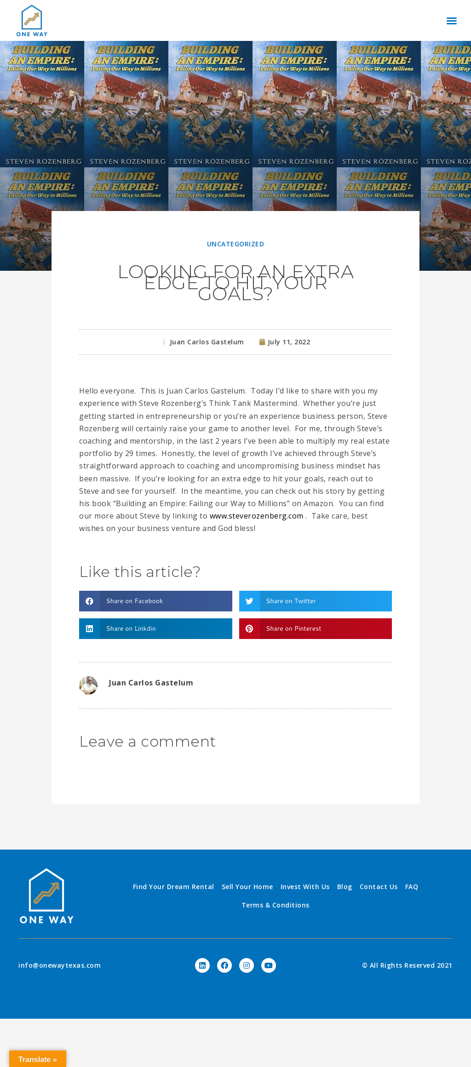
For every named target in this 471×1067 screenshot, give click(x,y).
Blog (344, 886)
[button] (451, 20)
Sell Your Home (247, 886)
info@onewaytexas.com (59, 965)
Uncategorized (235, 244)
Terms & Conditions (275, 905)
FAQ (412, 886)
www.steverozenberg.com (257, 516)
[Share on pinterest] (315, 628)
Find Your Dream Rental (173, 886)
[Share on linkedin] (155, 628)
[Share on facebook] (155, 601)
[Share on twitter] (315, 601)
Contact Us (379, 886)
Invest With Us (305, 886)
